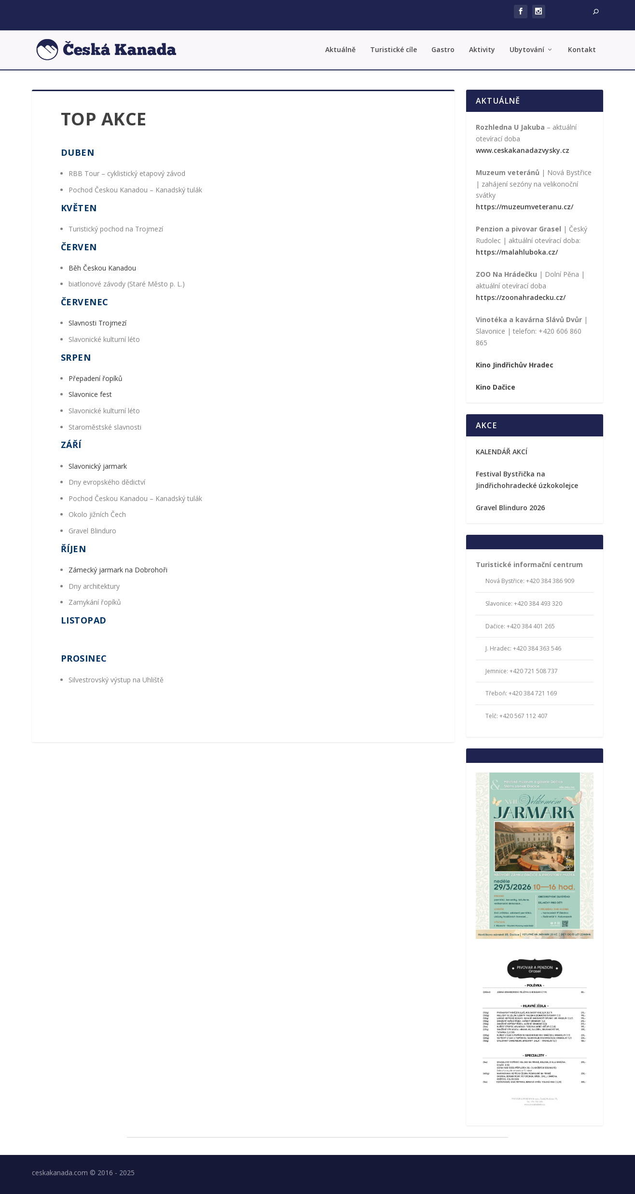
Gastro (443, 49)
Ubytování (527, 49)
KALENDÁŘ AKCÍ (501, 450)
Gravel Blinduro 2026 (510, 506)
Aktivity (482, 49)
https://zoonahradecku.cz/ (521, 296)
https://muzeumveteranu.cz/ (524, 206)
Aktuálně (340, 49)
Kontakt (582, 49)
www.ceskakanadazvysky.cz (522, 149)
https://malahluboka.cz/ (517, 251)
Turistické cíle (393, 49)
